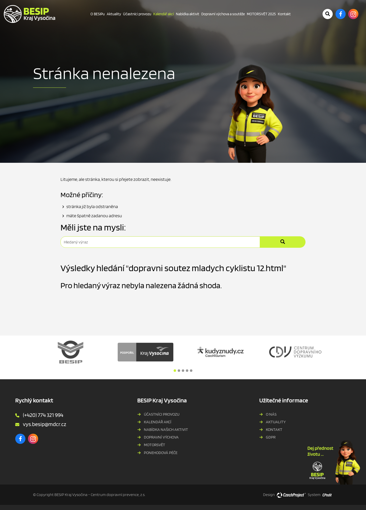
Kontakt (274, 429)
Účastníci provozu (161, 414)
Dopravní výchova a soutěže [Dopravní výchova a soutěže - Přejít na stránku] (223, 14)
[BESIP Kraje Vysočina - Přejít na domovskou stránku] (29, 14)
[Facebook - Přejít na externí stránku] (341, 14)
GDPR (271, 437)
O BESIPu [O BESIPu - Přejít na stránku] (97, 14)
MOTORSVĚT (154, 444)
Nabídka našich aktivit (166, 429)
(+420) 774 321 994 (43, 415)
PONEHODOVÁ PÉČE (160, 452)
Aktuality (276, 421)
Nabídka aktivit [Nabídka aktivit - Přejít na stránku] (187, 14)
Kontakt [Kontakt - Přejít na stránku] (284, 14)
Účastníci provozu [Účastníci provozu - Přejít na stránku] (137, 14)
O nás (271, 414)
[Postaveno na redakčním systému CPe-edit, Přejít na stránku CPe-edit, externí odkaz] (327, 493)
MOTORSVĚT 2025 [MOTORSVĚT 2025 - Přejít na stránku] (261, 14)
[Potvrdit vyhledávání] (328, 14)
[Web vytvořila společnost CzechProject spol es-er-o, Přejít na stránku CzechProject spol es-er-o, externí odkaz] (291, 495)
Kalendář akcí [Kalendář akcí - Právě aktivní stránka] (163, 14)
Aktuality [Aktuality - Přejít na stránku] (114, 14)
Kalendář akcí (157, 421)
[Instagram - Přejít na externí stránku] (353, 14)
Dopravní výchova (161, 437)
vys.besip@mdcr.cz (44, 424)
